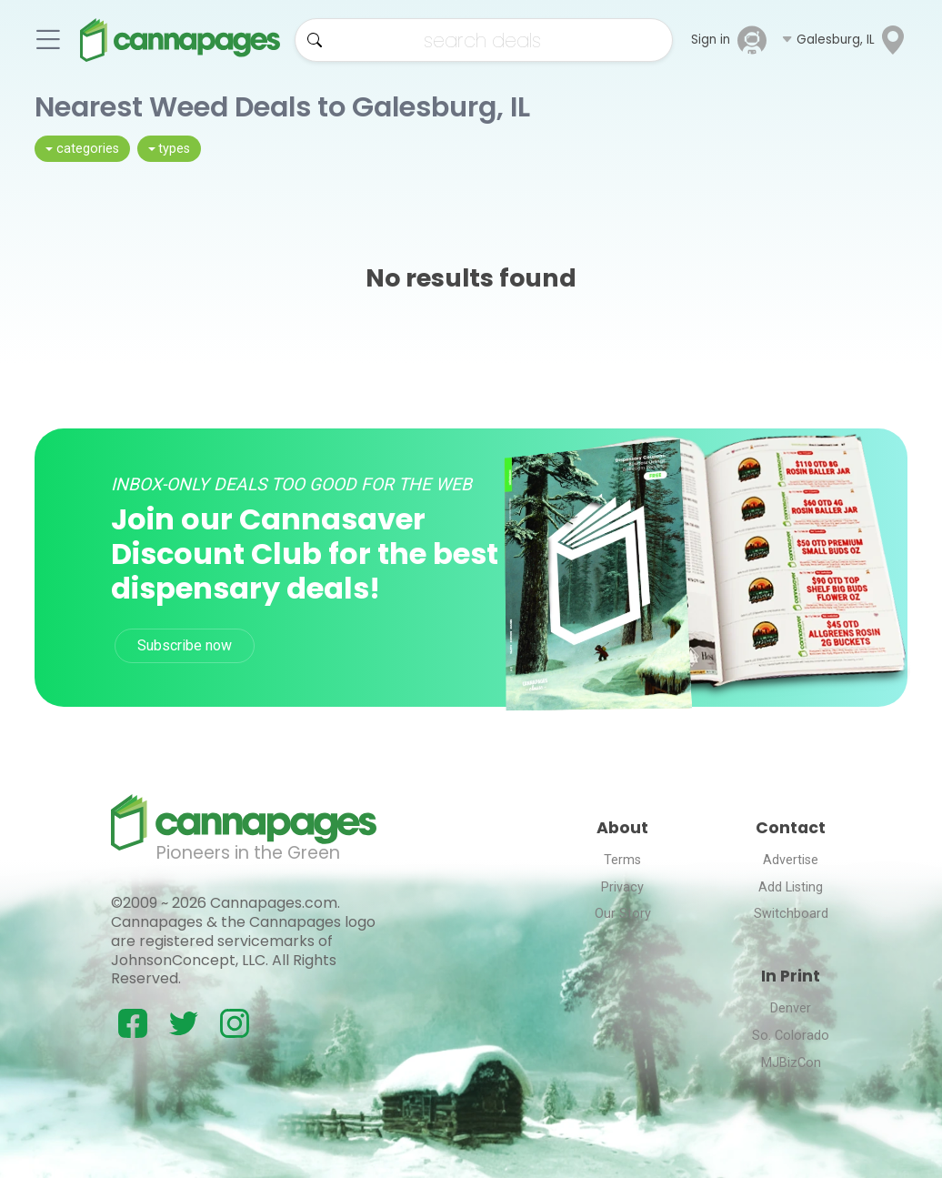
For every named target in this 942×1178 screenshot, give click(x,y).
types (174, 148)
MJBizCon (791, 1063)
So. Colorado (790, 1035)
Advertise (790, 860)
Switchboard (791, 913)
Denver (790, 1008)
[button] (844, 40)
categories (87, 148)
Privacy (622, 887)
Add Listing (790, 887)
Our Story (623, 913)
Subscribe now (184, 645)
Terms (622, 860)
